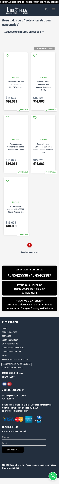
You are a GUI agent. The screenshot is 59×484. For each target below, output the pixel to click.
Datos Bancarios (10, 344)
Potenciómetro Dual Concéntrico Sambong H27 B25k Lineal (16, 84)
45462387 (41, 275)
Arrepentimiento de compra (16, 364)
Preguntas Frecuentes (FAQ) (15, 359)
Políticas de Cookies (11, 352)
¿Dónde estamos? (10, 340)
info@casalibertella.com (29, 289)
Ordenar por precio (44, 48)
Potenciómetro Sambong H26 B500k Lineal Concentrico (15, 209)
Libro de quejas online (12, 368)
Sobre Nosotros (9, 332)
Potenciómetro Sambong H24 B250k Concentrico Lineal (15, 147)
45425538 (18, 275)
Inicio (4, 328)
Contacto (6, 336)
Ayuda (4, 355)
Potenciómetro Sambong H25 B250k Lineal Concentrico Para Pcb (43, 148)
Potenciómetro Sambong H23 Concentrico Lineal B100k (43, 86)
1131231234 (29, 292)
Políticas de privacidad (13, 348)
